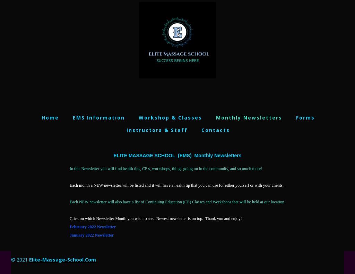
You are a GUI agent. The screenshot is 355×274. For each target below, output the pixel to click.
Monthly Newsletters (249, 117)
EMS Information (99, 117)
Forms (305, 117)
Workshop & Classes (170, 117)
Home (50, 117)
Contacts (215, 130)
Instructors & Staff (157, 130)
